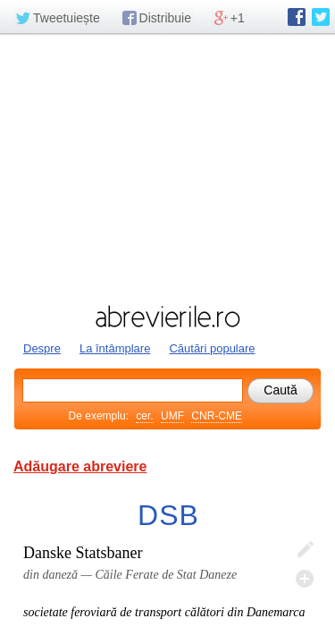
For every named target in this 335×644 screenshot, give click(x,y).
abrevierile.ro (167, 316)
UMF (172, 416)
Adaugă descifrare (305, 579)
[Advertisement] (167, 167)
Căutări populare (212, 348)
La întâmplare (115, 348)
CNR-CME (216, 416)
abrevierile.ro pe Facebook (297, 17)
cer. (144, 416)
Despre (42, 348)
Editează (305, 550)
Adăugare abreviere (80, 466)
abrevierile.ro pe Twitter (321, 17)
